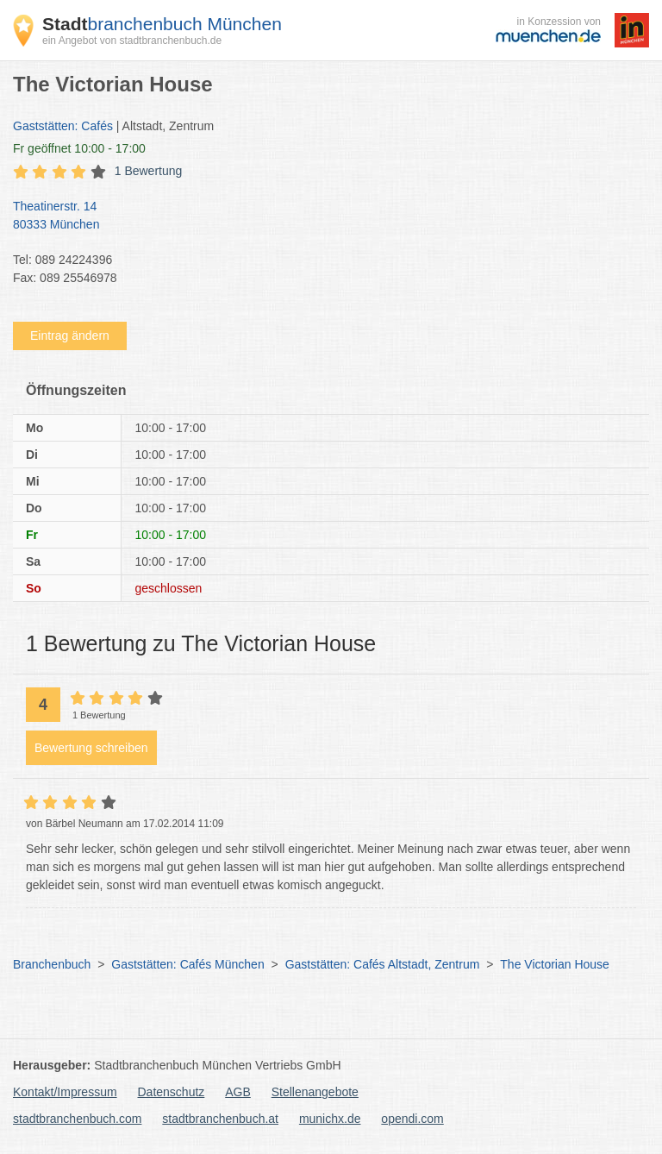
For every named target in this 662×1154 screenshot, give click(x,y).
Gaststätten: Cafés (63, 126)
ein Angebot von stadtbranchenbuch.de (132, 40)
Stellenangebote (315, 1092)
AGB (238, 1092)
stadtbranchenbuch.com (77, 1119)
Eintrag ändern (69, 335)
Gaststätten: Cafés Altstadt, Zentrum (382, 964)
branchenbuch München (162, 24)
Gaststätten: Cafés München (187, 964)
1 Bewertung (149, 171)
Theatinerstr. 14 (322, 216)
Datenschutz (171, 1092)
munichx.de (330, 1119)
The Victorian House (554, 964)
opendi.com (412, 1119)
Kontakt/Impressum (65, 1092)
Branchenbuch (52, 964)
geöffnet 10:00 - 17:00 (79, 148)
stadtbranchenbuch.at (220, 1119)
